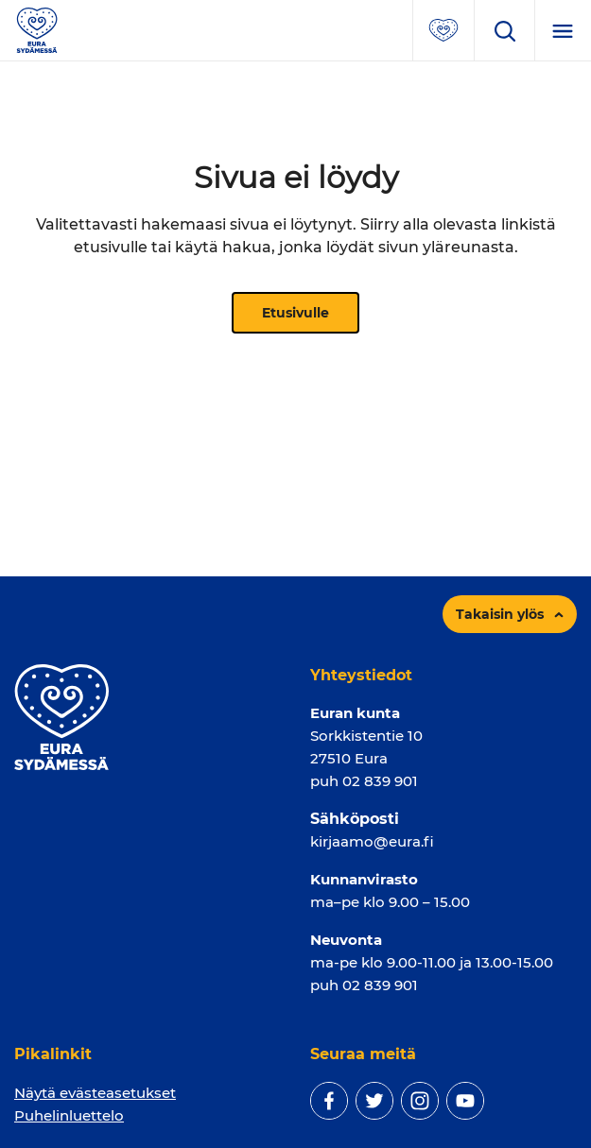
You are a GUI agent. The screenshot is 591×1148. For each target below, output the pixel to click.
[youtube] (465, 1101)
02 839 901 (380, 781)
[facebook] (329, 1101)
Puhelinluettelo (69, 1115)
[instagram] (420, 1101)
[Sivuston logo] (37, 29)
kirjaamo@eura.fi (372, 841)
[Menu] (562, 30)
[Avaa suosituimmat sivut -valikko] (443, 30)
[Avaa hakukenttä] (504, 30)
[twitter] (374, 1101)
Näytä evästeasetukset (95, 1093)
